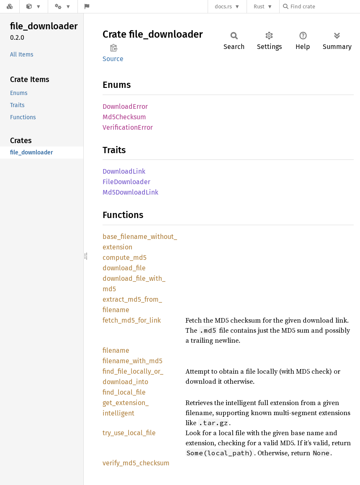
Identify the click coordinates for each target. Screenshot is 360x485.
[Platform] (62, 6)
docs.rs (223, 6)
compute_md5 (125, 258)
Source (113, 59)
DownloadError (125, 106)
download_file (124, 268)
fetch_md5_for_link (132, 320)
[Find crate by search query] (325, 6)
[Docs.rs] (9, 6)
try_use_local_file (129, 433)
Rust (259, 6)
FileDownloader (126, 182)
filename (116, 350)
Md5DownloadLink (130, 192)
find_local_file (124, 392)
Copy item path (114, 48)
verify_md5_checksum (136, 463)
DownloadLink (124, 171)
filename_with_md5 (132, 361)
